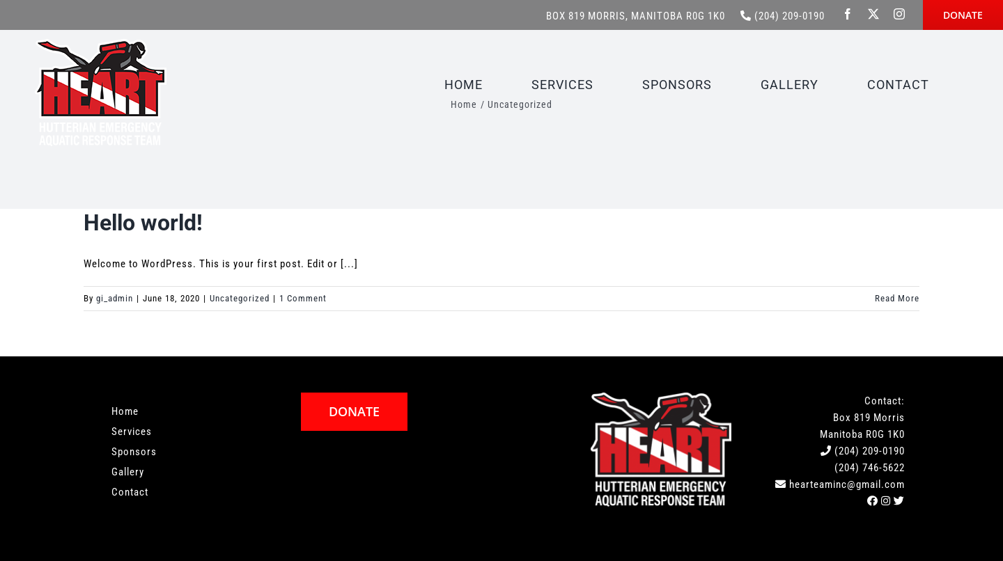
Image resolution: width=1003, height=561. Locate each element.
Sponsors (134, 451)
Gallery (127, 472)
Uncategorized (240, 298)
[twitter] (874, 13)
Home (125, 411)
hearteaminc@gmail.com (847, 484)
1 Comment (303, 298)
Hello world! (143, 223)
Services (131, 431)
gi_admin (114, 298)
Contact (129, 492)
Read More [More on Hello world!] (897, 298)
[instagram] (899, 13)
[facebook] (848, 13)
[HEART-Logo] (100, 44)
